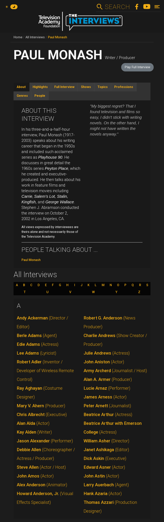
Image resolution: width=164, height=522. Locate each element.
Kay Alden (34, 432)
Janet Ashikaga (106, 449)
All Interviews (35, 37)
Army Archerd (115, 370)
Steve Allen (41, 467)
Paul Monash (57, 37)
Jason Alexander (45, 440)
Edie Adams (38, 344)
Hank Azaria (103, 493)
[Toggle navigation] (157, 6)
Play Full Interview (137, 67)
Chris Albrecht (42, 414)
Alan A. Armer (108, 379)
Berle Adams (37, 335)
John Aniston (104, 361)
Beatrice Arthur (108, 414)
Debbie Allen (46, 454)
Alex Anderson (42, 484)
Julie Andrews (107, 353)
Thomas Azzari (110, 507)
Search (117, 7)
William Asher (106, 440)
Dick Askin (105, 458)
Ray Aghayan (39, 392)
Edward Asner (104, 467)
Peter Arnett (107, 405)
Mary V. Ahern (41, 405)
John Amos (35, 476)
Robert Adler (45, 370)
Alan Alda (33, 423)
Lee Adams (36, 353)
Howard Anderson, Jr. (45, 498)
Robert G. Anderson (109, 322)
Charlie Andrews (115, 340)
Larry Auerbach (106, 484)
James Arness (105, 396)
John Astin (101, 476)
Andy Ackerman (42, 322)
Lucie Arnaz (107, 388)
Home (18, 37)
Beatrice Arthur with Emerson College (113, 428)
